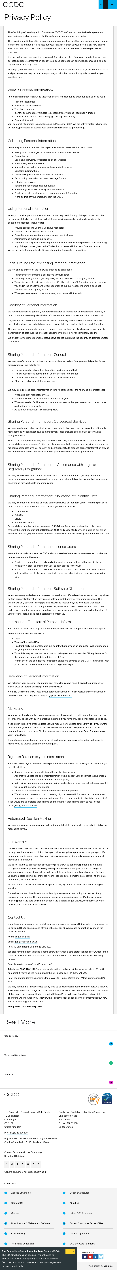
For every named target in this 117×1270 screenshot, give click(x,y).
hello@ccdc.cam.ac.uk (35, 1172)
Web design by (100, 1266)
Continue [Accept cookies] (70, 1251)
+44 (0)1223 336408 (17, 1133)
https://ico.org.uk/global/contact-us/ (33, 964)
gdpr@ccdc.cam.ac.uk (86, 61)
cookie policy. (18, 1266)
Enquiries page (22, 937)
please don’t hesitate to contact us (46, 614)
